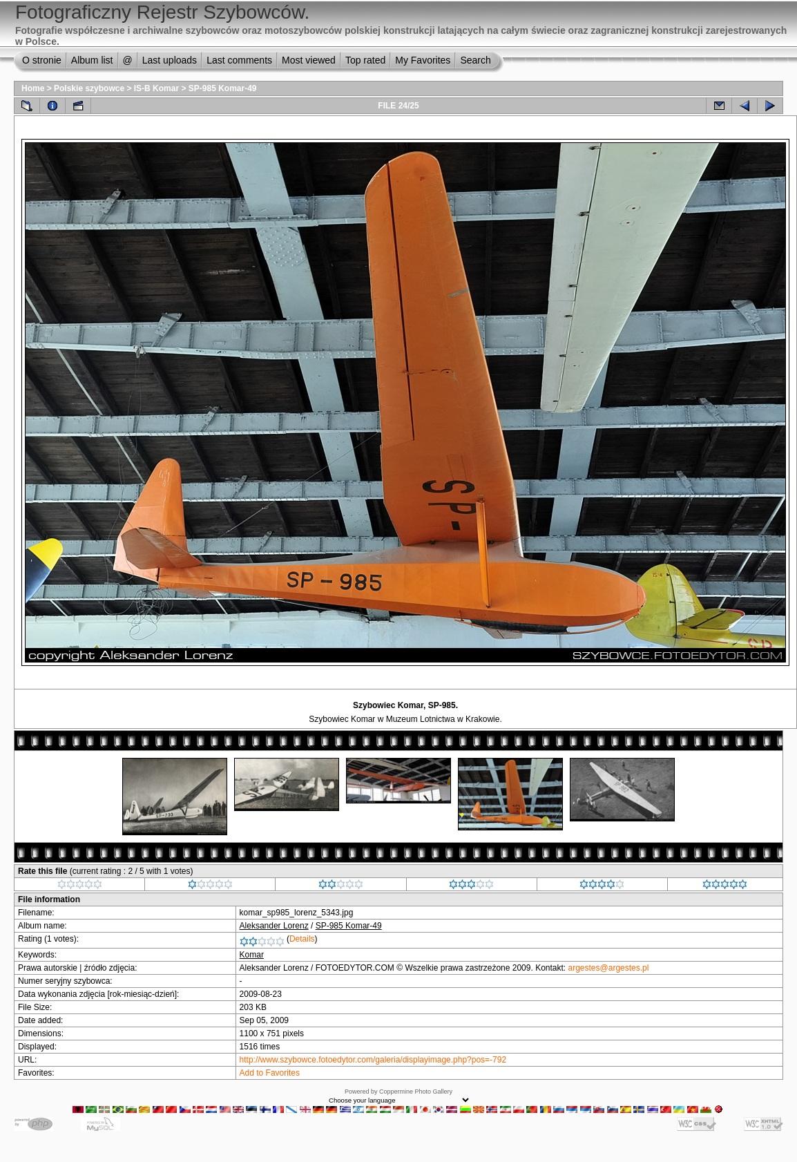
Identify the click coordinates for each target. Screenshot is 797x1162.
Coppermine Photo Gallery (415, 1091)
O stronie (41, 60)
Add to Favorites (270, 1073)
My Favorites (422, 60)
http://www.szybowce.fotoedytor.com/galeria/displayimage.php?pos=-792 (373, 1060)
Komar (252, 955)
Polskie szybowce (89, 88)
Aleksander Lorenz (274, 926)
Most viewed (309, 60)
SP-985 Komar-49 (223, 88)
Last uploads (169, 60)
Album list (92, 60)
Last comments (239, 60)
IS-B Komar (156, 88)
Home (32, 88)
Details (302, 939)
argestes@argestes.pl (608, 968)
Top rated (365, 60)
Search (475, 60)
